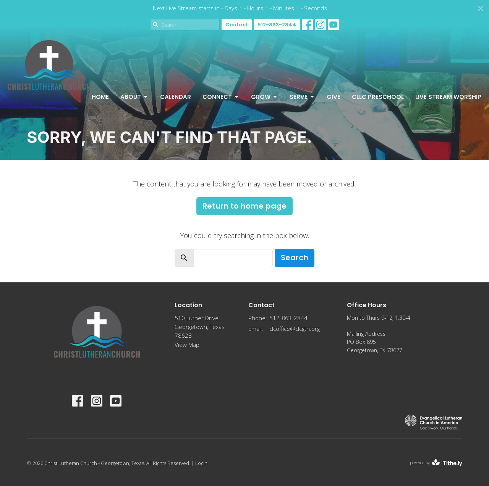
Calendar (175, 97)
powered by (436, 462)
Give (333, 97)
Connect (221, 97)
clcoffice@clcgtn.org (294, 328)
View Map (187, 344)
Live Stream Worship (448, 97)
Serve (302, 97)
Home (100, 97)
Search (294, 257)
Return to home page (244, 206)
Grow (264, 97)
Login (201, 463)
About (134, 97)
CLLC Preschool (378, 97)
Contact (236, 24)
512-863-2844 (276, 24)
